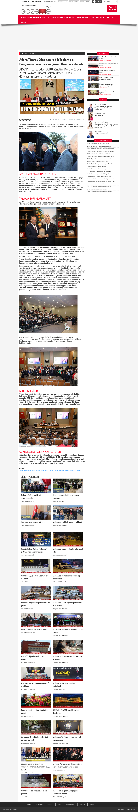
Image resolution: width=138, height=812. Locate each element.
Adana (51, 470)
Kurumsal (82, 804)
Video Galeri (39, 804)
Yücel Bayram (25, 394)
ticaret (22, 251)
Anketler (28, 804)
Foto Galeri (50, 804)
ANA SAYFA (25, 1)
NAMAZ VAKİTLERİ (50, 1)
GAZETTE (16, 809)
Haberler (27, 54)
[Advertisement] (69, 37)
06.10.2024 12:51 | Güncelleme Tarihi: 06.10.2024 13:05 (71, 119)
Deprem (42, 394)
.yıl (48, 6)
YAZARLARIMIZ (36, 1)
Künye (59, 804)
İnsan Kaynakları (70, 804)
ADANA (33, 54)
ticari (29, 276)
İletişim (92, 804)
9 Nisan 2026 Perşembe (28, 6)
